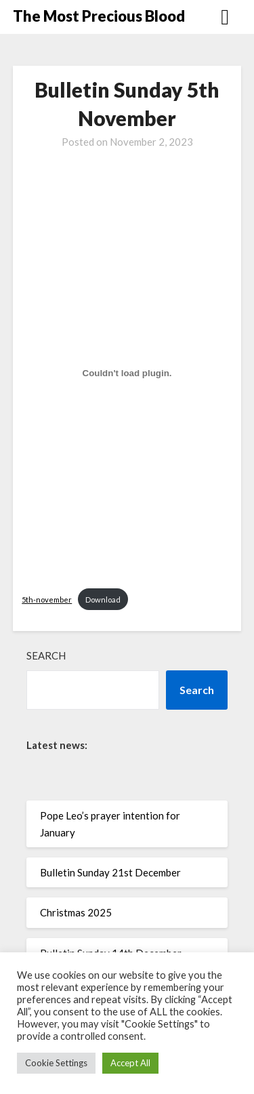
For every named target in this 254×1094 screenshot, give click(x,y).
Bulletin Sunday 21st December (110, 872)
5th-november (47, 599)
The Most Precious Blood (99, 16)
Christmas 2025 (76, 912)
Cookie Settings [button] (56, 1062)
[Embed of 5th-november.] (127, 373)
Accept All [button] (130, 1062)
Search (46, 655)
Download (103, 599)
